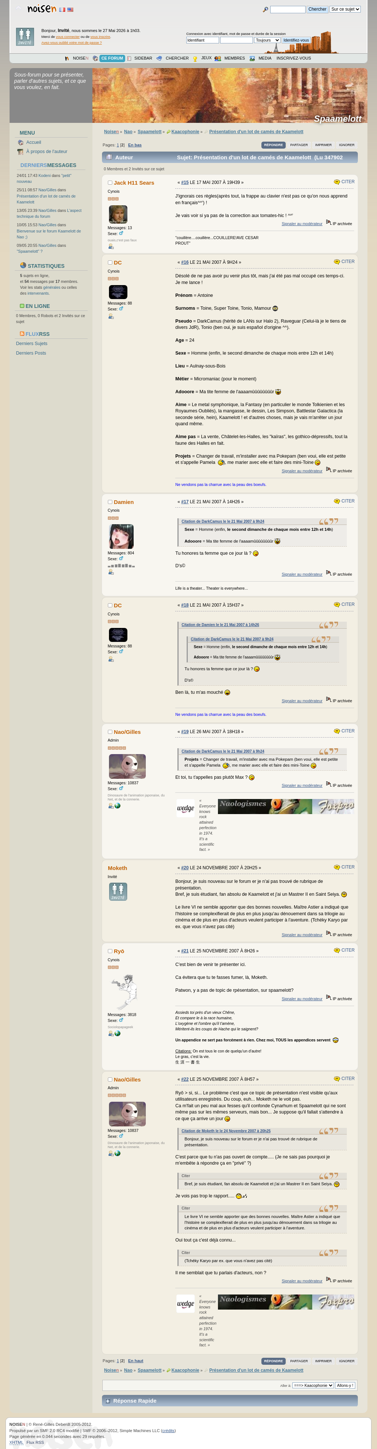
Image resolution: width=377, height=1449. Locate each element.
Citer (344, 181)
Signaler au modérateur (302, 223)
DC (118, 262)
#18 (184, 605)
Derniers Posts (31, 353)
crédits (168, 1430)
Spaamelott (340, 118)
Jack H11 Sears (134, 183)
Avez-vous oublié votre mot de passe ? (72, 42)
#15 (184, 182)
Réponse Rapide (134, 1400)
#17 (184, 501)
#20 (184, 867)
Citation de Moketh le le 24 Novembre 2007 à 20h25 (226, 1131)
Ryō (119, 951)
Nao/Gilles (48, 190)
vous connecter (68, 37)
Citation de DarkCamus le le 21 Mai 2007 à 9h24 (223, 521)
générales (52, 287)
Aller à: (285, 1386)
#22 (184, 1079)
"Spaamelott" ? (30, 251)
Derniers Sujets (31, 343)
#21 (184, 950)
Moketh (117, 868)
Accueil (34, 142)
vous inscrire (100, 37)
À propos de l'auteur (47, 151)
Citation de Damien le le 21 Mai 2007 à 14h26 (220, 625)
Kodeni (45, 175)
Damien (124, 502)
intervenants (38, 293)
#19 (184, 731)
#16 (184, 262)
